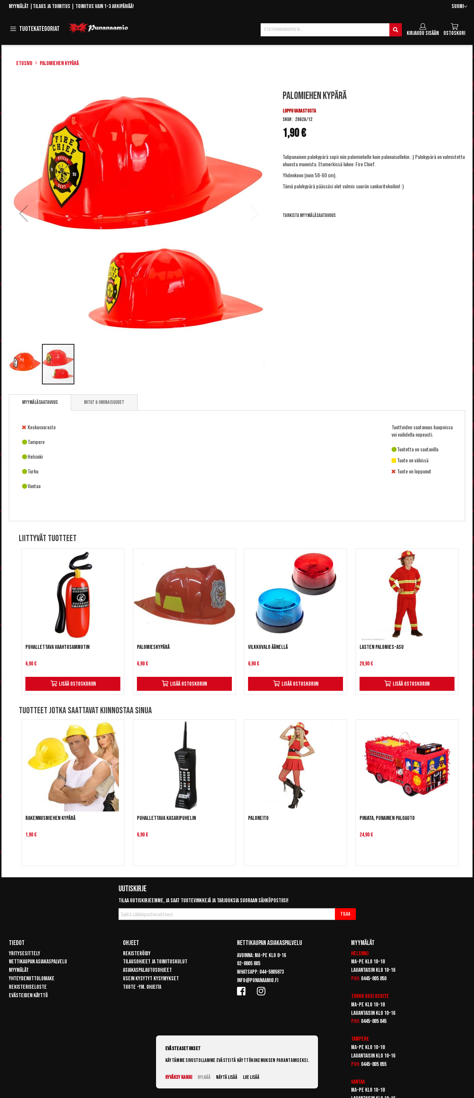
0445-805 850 (373, 978)
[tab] (40, 402)
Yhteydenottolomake (31, 978)
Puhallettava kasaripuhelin (166, 818)
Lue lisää (251, 1077)
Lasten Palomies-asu (382, 647)
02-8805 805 (248, 963)
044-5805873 (271, 972)
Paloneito (258, 818)
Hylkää (204, 1077)
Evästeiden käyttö (28, 995)
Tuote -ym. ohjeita (142, 987)
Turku (357, 996)
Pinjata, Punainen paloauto (387, 818)
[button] (459, 7)
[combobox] (331, 29)
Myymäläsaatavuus (40, 402)
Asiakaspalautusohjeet (147, 970)
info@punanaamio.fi (257, 980)
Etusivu (24, 63)
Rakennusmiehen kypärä (50, 818)
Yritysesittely (24, 953)
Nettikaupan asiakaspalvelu (38, 961)
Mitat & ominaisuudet (104, 402)
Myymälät (19, 6)
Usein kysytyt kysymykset (151, 978)
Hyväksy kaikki (178, 1077)
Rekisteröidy (137, 953)
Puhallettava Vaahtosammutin (57, 647)
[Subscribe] (345, 914)
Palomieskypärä (153, 647)
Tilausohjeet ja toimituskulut (155, 961)
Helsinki (359, 953)
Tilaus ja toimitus (51, 6)
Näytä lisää (226, 1077)
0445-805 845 (373, 1021)
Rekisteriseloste (28, 987)
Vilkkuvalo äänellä (268, 647)
